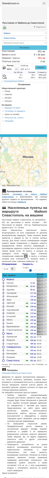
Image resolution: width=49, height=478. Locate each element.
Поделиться (40, 27)
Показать (41, 67)
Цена (9, 69)
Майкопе (22, 202)
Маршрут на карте (12, 108)
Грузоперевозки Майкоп (14, 81)
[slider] (30, 270)
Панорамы (9, 121)
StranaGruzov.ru (10, 3)
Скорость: (28, 264)
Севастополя (26, 373)
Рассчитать (24, 48)
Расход (10, 65)
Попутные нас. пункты (14, 118)
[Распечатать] (4, 28)
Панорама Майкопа (10, 373)
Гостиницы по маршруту (15, 111)
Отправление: (9, 264)
